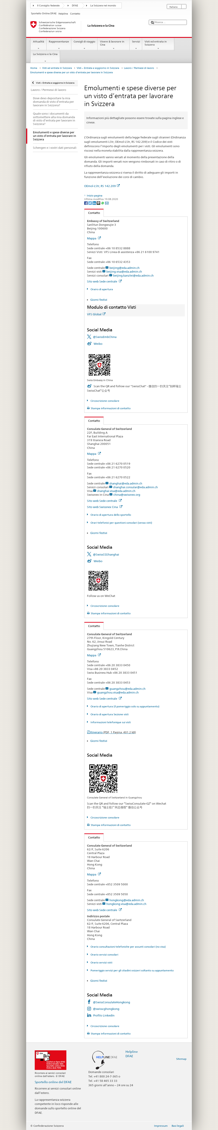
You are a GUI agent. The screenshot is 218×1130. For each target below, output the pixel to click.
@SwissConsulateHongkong (111, 1002)
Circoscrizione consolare (104, 400)
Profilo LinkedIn (103, 1015)
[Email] (107, 202)
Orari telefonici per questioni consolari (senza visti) (121, 522)
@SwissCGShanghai (106, 554)
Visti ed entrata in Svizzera (158, 45)
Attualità (38, 45)
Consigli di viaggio (84, 45)
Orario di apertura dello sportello (110, 514)
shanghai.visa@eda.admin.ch (116, 491)
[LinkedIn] (95, 202)
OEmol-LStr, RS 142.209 (102, 186)
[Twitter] (90, 202)
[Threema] (99, 202)
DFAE (75, 5)
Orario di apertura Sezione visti (109, 714)
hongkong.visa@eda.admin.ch (126, 904)
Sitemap (181, 1058)
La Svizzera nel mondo (103, 5)
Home (33, 68)
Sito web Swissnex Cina (104, 507)
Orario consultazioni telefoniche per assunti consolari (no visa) (128, 946)
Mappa (94, 238)
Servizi (136, 45)
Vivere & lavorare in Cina (113, 45)
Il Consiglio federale (48, 5)
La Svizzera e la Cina (45, 57)
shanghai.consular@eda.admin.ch (135, 487)
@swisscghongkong (106, 1009)
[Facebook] (86, 202)
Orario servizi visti (101, 962)
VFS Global (96, 314)
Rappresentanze (59, 45)
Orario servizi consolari (104, 954)
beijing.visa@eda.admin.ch (124, 271)
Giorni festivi (98, 299)
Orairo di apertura (101, 289)
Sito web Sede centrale (104, 281)
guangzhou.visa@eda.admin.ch (118, 692)
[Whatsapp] (103, 202)
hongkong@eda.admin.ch (126, 900)
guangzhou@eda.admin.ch (127, 688)
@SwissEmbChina (104, 337)
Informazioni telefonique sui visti (110, 722)
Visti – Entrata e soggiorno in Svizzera (98, 68)
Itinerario (113, 732)
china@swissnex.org (126, 494)
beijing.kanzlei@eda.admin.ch (133, 275)
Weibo (98, 343)
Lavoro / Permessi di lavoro (139, 68)
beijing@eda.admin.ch (124, 268)
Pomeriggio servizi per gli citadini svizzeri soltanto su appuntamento (132, 970)
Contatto (92, 213)
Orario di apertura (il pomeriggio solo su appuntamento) (124, 706)
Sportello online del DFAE (53, 1082)
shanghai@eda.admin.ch (125, 483)
